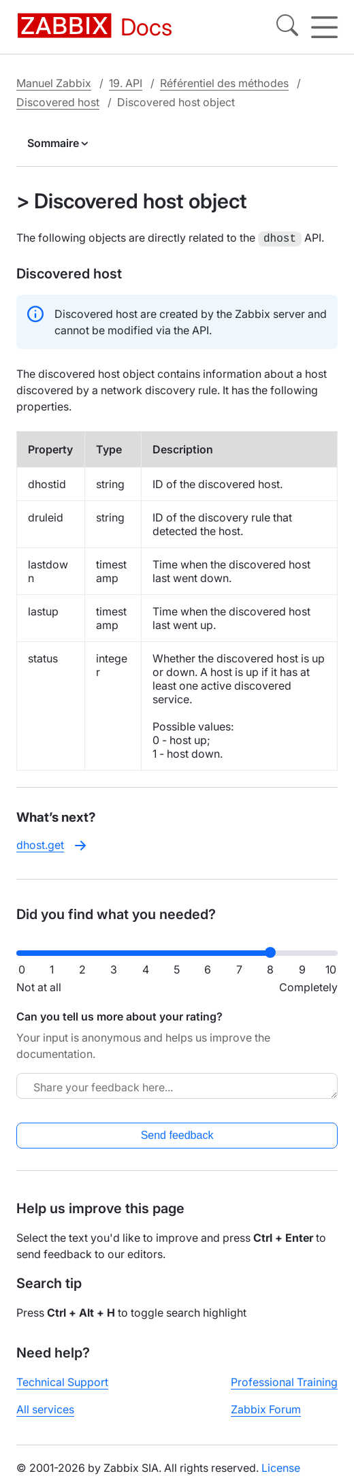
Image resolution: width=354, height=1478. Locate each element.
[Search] (287, 27)
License (280, 1466)
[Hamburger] (324, 27)
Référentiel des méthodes (224, 83)
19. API (125, 83)
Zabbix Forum (266, 1408)
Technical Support (62, 1380)
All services (45, 1408)
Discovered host (57, 102)
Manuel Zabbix (53, 83)
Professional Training (284, 1380)
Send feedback (177, 1134)
